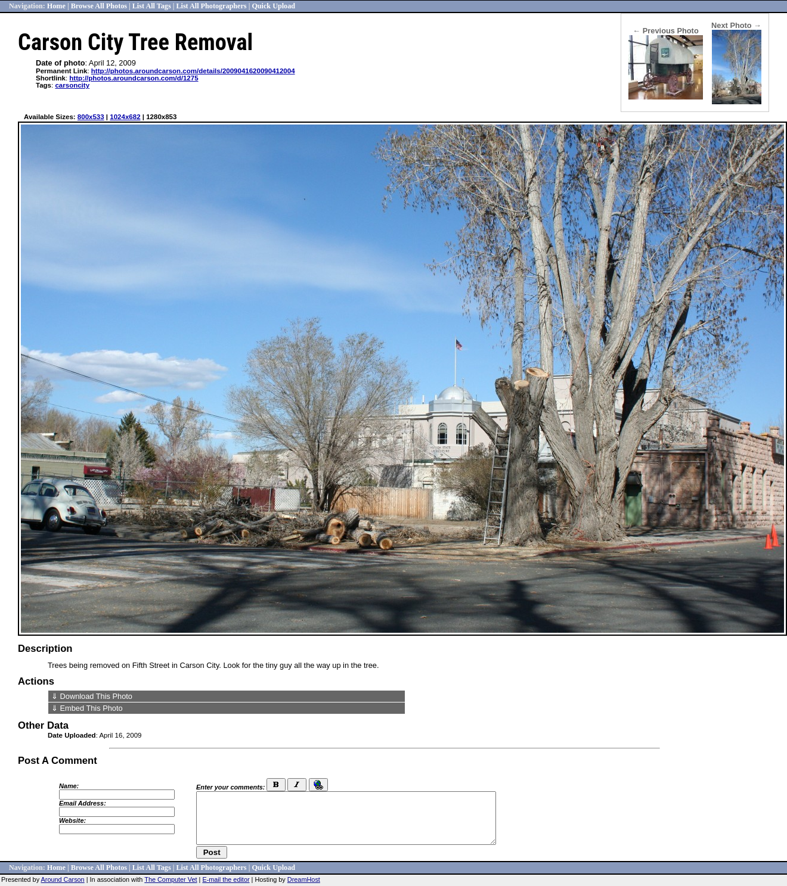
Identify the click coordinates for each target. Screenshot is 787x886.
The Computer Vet (170, 879)
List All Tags (151, 6)
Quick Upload (273, 6)
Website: (72, 820)
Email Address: (82, 803)
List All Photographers (211, 6)
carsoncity (72, 85)
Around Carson (63, 879)
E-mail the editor (225, 879)
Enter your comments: (230, 787)
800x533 (91, 116)
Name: (69, 785)
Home (56, 6)
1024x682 (125, 116)
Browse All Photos (99, 6)
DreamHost (303, 879)
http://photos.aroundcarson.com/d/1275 (133, 78)
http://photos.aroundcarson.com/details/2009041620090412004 (193, 70)
